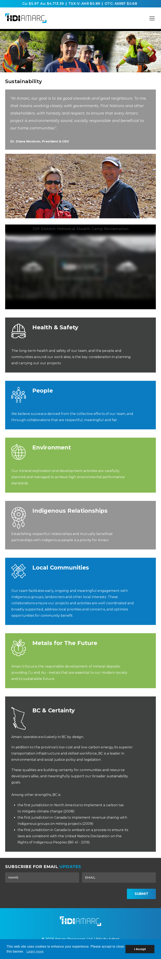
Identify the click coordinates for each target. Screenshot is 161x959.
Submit (141, 894)
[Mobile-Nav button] (152, 18)
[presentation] (91, 894)
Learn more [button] (35, 951)
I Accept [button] (140, 949)
